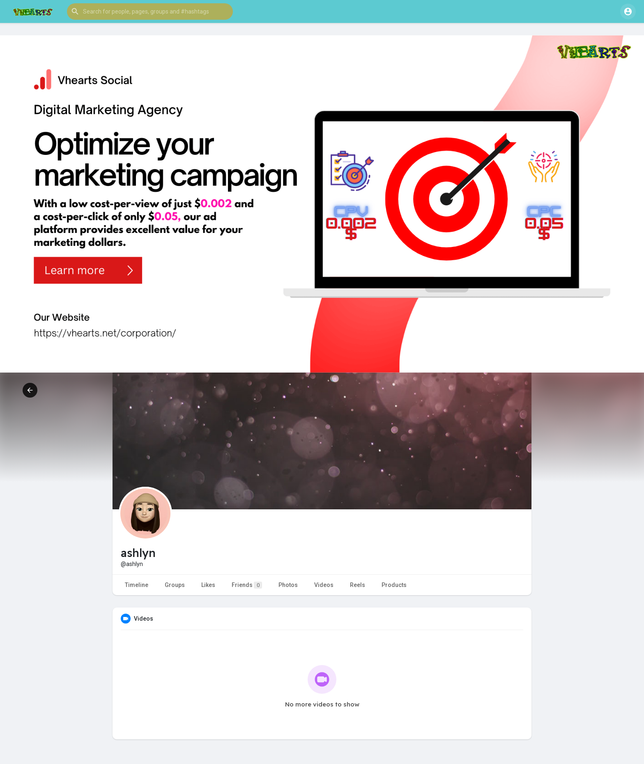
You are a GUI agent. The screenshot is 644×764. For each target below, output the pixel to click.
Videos (324, 585)
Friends (247, 585)
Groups (175, 585)
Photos (288, 585)
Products (394, 585)
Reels (357, 585)
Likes (208, 585)
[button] (150, 11)
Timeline (136, 585)
